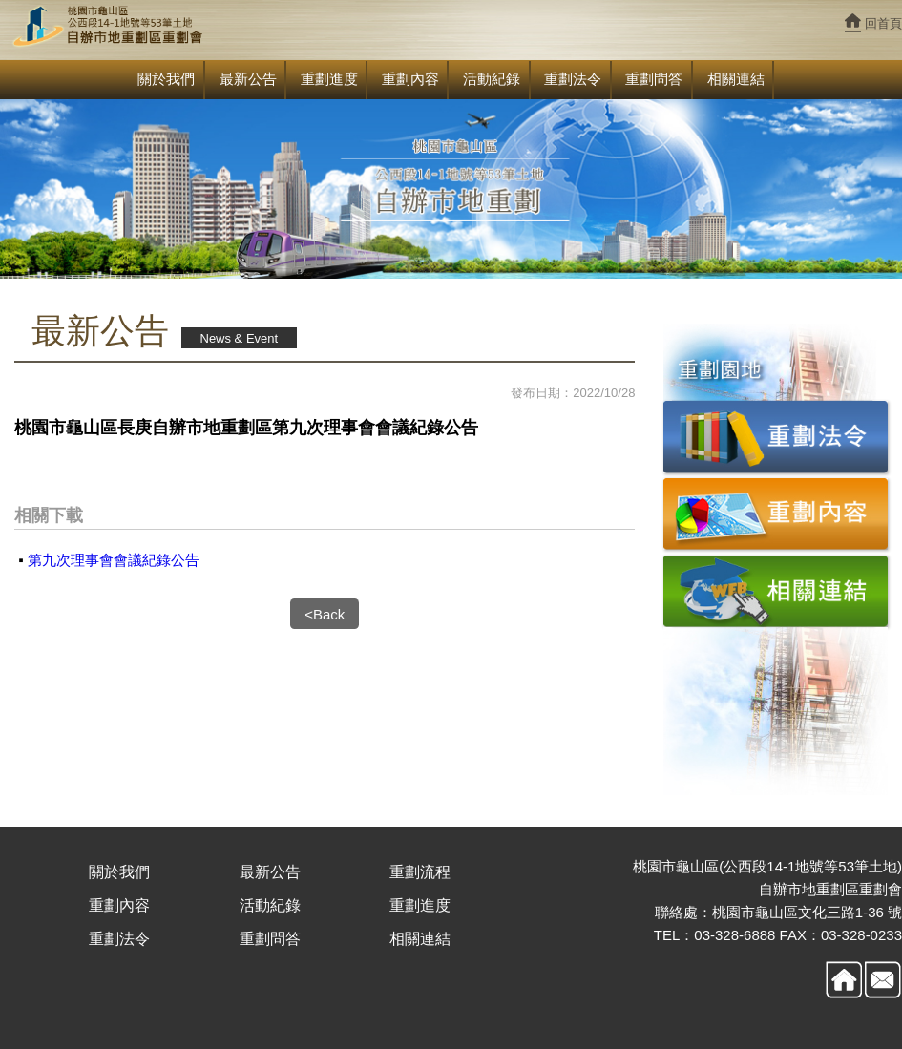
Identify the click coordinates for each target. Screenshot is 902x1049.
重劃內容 (410, 79)
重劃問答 (653, 79)
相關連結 (736, 79)
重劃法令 (572, 79)
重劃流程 (420, 872)
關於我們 (166, 79)
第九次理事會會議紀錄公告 (113, 560)
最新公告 (248, 79)
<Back (324, 614)
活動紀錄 (491, 79)
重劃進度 (329, 79)
